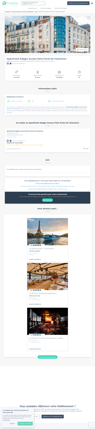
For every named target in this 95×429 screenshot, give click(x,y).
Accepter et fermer (25, 423)
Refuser (12, 423)
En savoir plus (6, 420)
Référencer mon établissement (78, 3)
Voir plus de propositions (47, 357)
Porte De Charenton (13, 109)
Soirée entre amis (32, 8)
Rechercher (47, 200)
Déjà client (35, 416)
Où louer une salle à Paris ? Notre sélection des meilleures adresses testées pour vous (47, 186)
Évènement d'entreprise (60, 8)
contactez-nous (62, 189)
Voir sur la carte (11, 137)
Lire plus (9, 112)
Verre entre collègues (45, 8)
